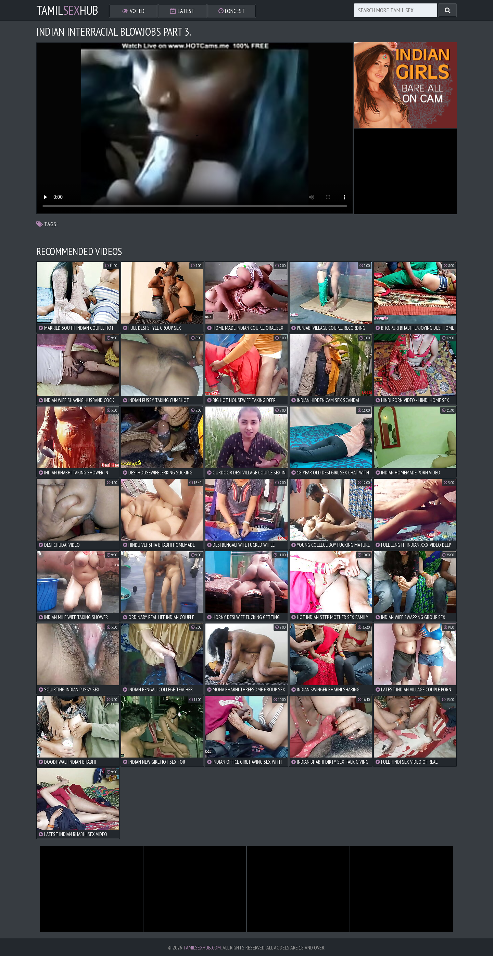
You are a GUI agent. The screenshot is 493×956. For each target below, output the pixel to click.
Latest (182, 11)
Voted (133, 11)
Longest (231, 11)
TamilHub (67, 10)
